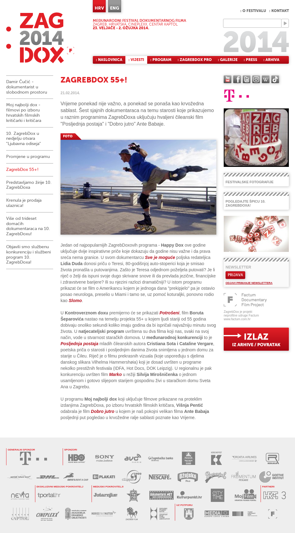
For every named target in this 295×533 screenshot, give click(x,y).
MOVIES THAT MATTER (103, 514)
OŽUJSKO (187, 477)
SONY (104, 458)
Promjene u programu (28, 156)
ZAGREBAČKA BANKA (160, 458)
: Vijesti (136, 60)
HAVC (244, 514)
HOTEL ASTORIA (188, 458)
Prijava (235, 275)
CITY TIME (217, 495)
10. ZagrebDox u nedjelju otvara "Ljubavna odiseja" (23, 138)
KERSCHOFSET (216, 458)
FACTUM (272, 514)
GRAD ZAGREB (188, 514)
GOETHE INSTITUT (271, 477)
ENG (114, 8)
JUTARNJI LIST (105, 495)
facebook (237, 79)
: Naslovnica (109, 60)
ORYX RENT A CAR (75, 477)
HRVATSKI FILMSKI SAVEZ (159, 514)
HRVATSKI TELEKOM (33, 458)
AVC (132, 458)
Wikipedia (265, 79)
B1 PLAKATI (103, 477)
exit (256, 339)
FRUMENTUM (243, 477)
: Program (160, 60)
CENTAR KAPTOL (19, 514)
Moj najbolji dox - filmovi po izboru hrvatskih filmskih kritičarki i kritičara (23, 113)
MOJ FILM (245, 495)
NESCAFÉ (159, 477)
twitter (246, 79)
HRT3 (274, 495)
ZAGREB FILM (131, 514)
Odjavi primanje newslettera (249, 283)
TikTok (275, 79)
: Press (250, 60)
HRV (99, 8)
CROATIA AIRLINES (244, 458)
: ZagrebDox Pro (195, 60)
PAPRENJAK (215, 477)
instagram (256, 79)
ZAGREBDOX (40, 37)
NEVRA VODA (19, 495)
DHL (47, 477)
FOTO (68, 136)
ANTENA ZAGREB (133, 495)
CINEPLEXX (47, 514)
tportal (49, 495)
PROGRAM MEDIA (216, 514)
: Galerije (228, 60)
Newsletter (238, 267)
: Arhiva (271, 60)
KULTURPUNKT (189, 495)
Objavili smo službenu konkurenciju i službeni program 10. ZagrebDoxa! (28, 254)
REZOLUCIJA (272, 458)
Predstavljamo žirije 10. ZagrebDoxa (29, 185)
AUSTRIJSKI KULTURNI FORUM (19, 477)
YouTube (227, 79)
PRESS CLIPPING (131, 477)
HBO (76, 458)
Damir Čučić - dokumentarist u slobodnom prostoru (26, 87)
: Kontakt (279, 11)
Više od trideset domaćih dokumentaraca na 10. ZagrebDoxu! (28, 226)
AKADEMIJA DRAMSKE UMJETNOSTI (75, 514)
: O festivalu (253, 11)
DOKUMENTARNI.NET (161, 495)
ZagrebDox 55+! (22, 169)
